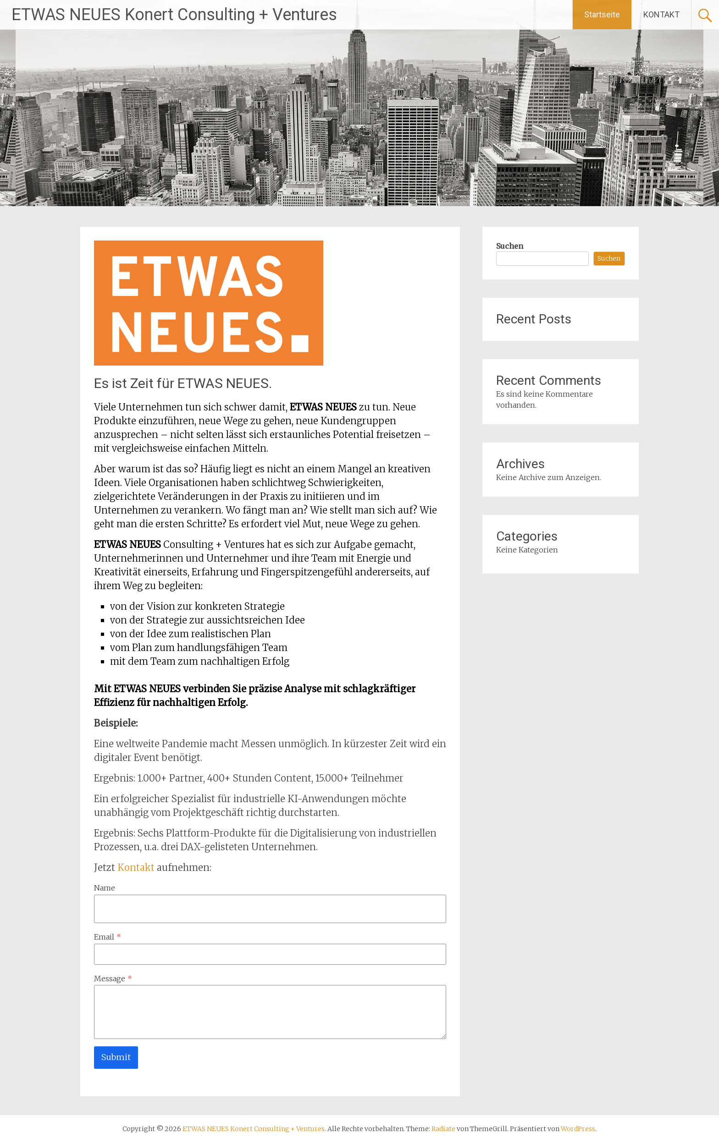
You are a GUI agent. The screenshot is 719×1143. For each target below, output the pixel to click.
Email (107, 936)
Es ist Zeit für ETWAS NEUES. (183, 383)
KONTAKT (661, 14)
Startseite (602, 14)
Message (113, 978)
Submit (116, 1057)
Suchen (509, 246)
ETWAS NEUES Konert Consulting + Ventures (174, 14)
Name (104, 887)
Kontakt (137, 867)
